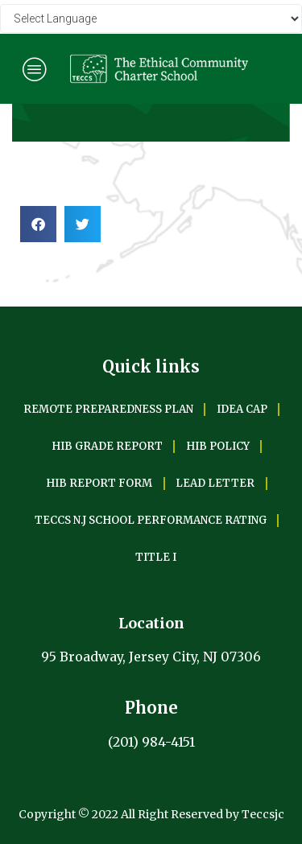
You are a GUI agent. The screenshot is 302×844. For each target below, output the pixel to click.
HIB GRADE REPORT (107, 446)
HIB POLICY (218, 446)
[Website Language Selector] (151, 18)
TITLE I (155, 557)
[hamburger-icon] (34, 69)
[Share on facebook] (38, 224)
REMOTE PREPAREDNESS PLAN (108, 409)
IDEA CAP (242, 409)
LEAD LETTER (215, 483)
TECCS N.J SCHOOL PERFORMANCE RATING (151, 520)
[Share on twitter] (82, 224)
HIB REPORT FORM (99, 483)
